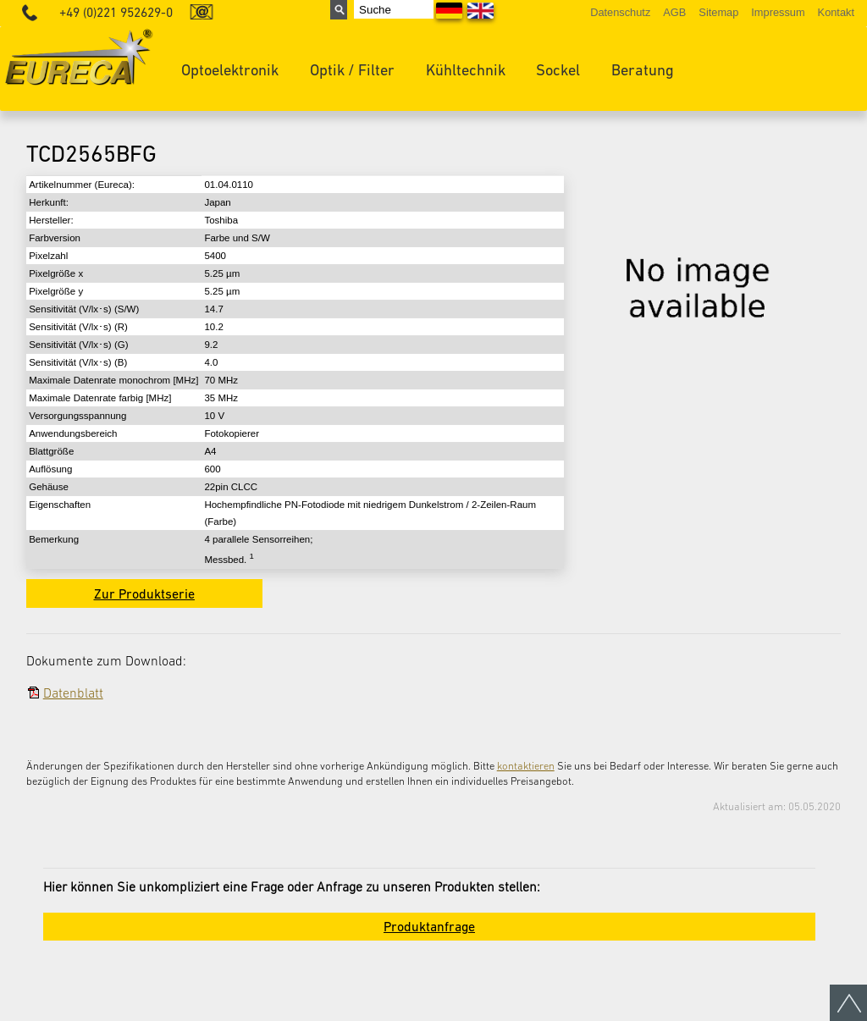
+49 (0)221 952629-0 (116, 12)
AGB (674, 12)
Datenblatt (73, 692)
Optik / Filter (352, 70)
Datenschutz (620, 12)
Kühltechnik (465, 70)
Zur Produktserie (144, 593)
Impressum (777, 12)
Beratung (642, 70)
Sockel (558, 70)
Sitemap (718, 12)
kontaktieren (526, 765)
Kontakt (836, 12)
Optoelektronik (230, 70)
